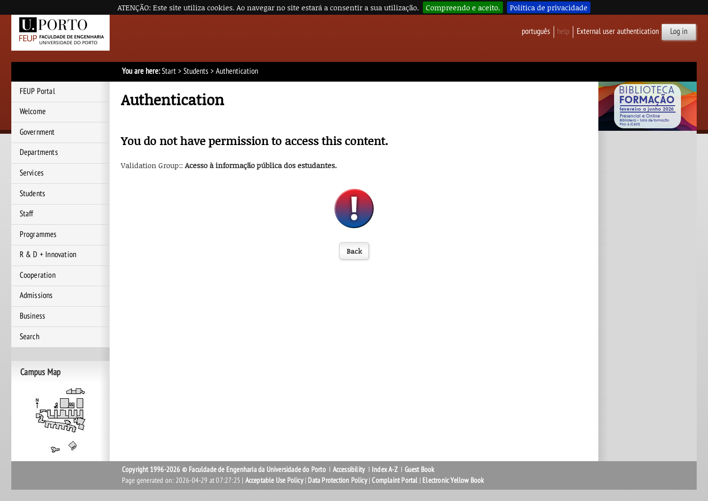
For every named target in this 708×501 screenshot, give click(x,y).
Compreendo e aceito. (463, 7)
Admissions (36, 295)
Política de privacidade (549, 7)
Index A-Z (385, 469)
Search (29, 337)
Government (37, 132)
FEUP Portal (37, 91)
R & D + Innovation (48, 255)
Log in (678, 31)
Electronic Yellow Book (453, 480)
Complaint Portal (394, 480)
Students (195, 71)
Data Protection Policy (337, 480)
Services (32, 173)
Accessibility (349, 469)
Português (536, 31)
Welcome (33, 112)
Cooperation (38, 275)
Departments (39, 152)
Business (33, 316)
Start (169, 71)
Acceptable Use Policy (274, 480)
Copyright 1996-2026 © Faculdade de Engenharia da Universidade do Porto (224, 469)
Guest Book (420, 469)
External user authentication (618, 31)
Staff (26, 214)
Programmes (38, 234)
